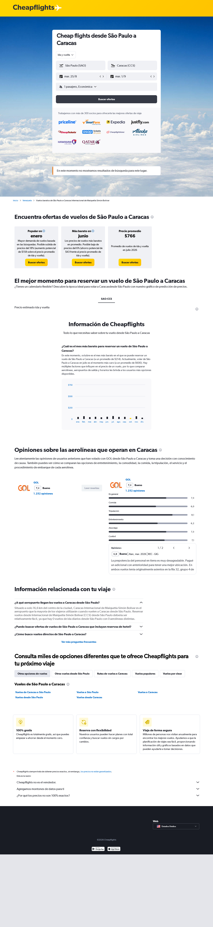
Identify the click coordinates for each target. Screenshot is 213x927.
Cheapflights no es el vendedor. (108, 782)
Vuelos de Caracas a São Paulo (33, 692)
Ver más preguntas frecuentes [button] (78, 641)
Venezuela (27, 200)
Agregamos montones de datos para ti (108, 789)
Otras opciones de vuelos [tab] (32, 673)
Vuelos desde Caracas (89, 697)
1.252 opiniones (43, 493)
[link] (36, 262)
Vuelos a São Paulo (87, 692)
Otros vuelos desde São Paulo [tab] (72, 673)
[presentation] (152, 217)
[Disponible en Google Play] (98, 849)
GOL (36, 482)
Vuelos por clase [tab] (172, 673)
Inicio (15, 200)
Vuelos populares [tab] (145, 673)
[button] (79, 76)
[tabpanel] (106, 390)
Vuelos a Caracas (147, 692)
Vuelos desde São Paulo (29, 697)
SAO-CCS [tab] (106, 298)
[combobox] (66, 54)
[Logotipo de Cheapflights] (33, 8)
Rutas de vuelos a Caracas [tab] (112, 673)
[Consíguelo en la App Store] (113, 849)
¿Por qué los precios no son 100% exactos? (108, 795)
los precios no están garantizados (96, 771)
